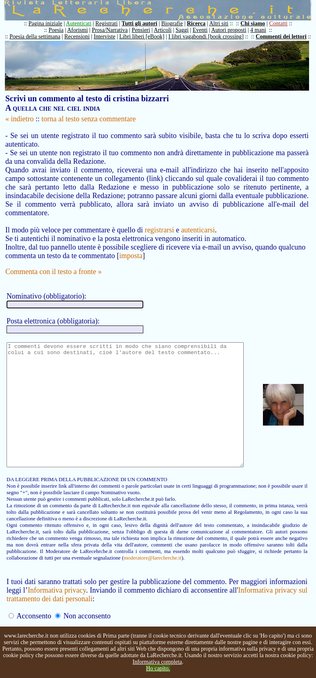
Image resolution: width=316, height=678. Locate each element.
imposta (130, 247)
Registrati (111, 23)
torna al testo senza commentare (89, 119)
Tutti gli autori (143, 23)
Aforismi (81, 30)
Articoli (167, 30)
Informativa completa (157, 662)
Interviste (109, 36)
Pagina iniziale (50, 23)
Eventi (204, 30)
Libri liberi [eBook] (145, 36)
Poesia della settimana (38, 36)
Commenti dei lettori (285, 36)
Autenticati (83, 23)
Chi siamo (257, 23)
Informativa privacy (58, 606)
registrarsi (159, 221)
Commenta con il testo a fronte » (53, 263)
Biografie (176, 23)
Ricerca (200, 23)
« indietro (19, 119)
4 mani (262, 30)
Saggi (186, 30)
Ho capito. (158, 668)
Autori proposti (232, 30)
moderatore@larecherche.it (66, 574)
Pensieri (145, 30)
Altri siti (222, 23)
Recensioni (81, 36)
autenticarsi (198, 221)
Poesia (60, 30)
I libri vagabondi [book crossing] (209, 36)
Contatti (282, 23)
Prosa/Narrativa (114, 30)
